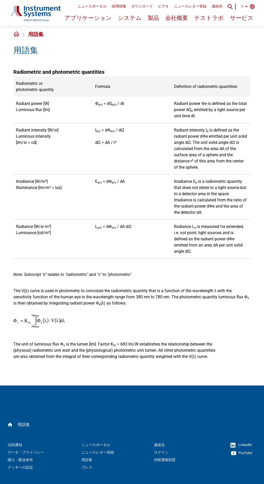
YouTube (241, 453)
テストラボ (209, 18)
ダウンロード (142, 6)
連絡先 (217, 6)
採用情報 (119, 6)
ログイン (161, 452)
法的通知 (15, 445)
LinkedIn (241, 445)
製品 (153, 18)
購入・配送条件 (20, 460)
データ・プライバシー (26, 452)
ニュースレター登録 (190, 6)
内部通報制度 (165, 460)
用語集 (36, 34)
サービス (241, 18)
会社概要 (176, 18)
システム (130, 18)
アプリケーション (88, 18)
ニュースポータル (92, 6)
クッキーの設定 (20, 467)
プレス (86, 467)
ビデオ (163, 6)
